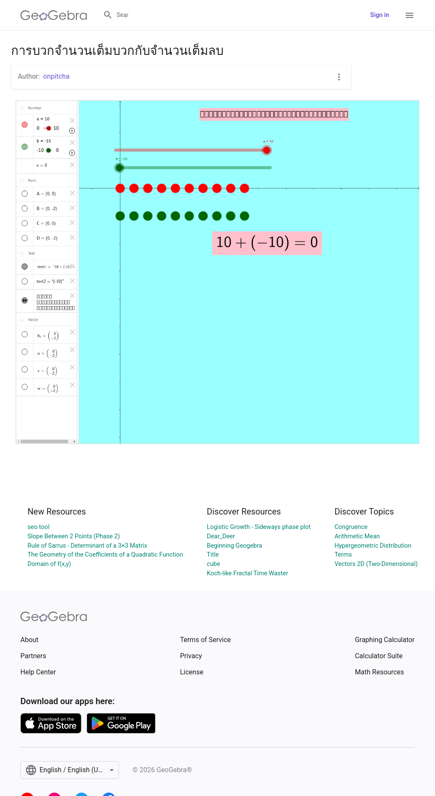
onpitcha (56, 76)
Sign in (379, 15)
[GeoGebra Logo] (53, 15)
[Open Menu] (409, 15)
